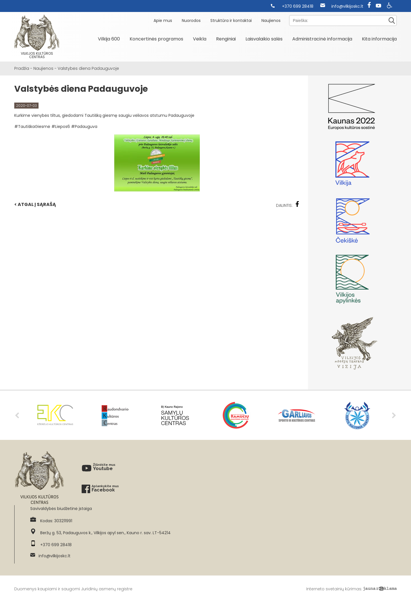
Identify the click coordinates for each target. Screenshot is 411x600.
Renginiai (226, 39)
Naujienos (271, 20)
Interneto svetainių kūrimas (333, 589)
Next (394, 415)
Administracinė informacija (322, 39)
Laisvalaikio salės (264, 39)
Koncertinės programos (156, 39)
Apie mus (163, 20)
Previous (17, 415)
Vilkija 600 (109, 39)
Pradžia (21, 68)
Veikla (199, 39)
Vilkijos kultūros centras (36, 36)
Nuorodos (191, 20)
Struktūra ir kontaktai (231, 20)
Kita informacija (379, 39)
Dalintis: (287, 204)
